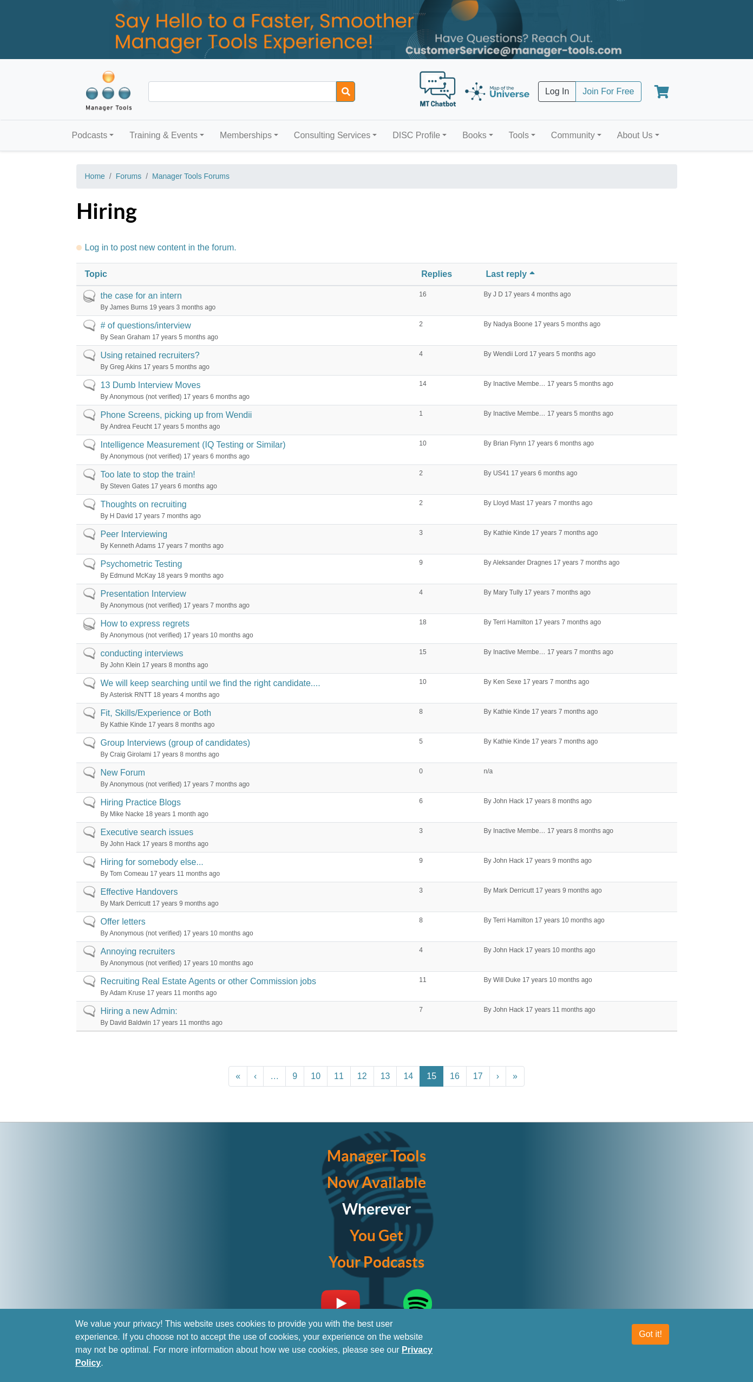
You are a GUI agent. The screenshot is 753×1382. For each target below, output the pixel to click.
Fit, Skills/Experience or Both (156, 713)
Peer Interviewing (134, 534)
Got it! (650, 1334)
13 (385, 1076)
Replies (436, 274)
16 (455, 1076)
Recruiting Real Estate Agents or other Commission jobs (208, 981)
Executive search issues (147, 832)
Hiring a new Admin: (139, 1011)
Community (573, 135)
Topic (96, 274)
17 (478, 1076)
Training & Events (163, 135)
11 (339, 1076)
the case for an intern (141, 295)
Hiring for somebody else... (152, 862)
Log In (557, 91)
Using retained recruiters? (150, 355)
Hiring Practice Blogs (141, 802)
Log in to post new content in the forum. (161, 247)
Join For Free (608, 91)
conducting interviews (142, 653)
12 (362, 1076)
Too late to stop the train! (148, 474)
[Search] (345, 91)
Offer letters (123, 921)
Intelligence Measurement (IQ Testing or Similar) (193, 444)
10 (315, 1076)
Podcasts (90, 135)
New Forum (123, 772)
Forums (128, 176)
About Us (635, 135)
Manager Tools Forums (191, 176)
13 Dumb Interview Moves (151, 385)
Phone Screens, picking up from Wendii (176, 414)
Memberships (246, 135)
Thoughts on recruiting (144, 504)
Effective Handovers (139, 891)
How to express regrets (145, 623)
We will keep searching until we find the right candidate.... (210, 683)
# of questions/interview (146, 325)
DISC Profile (416, 135)
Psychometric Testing (141, 564)
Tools (519, 135)
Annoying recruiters (138, 951)
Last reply (512, 274)
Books (474, 135)
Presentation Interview (143, 593)
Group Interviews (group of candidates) (176, 742)
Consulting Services (332, 135)
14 (408, 1076)
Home (95, 176)
